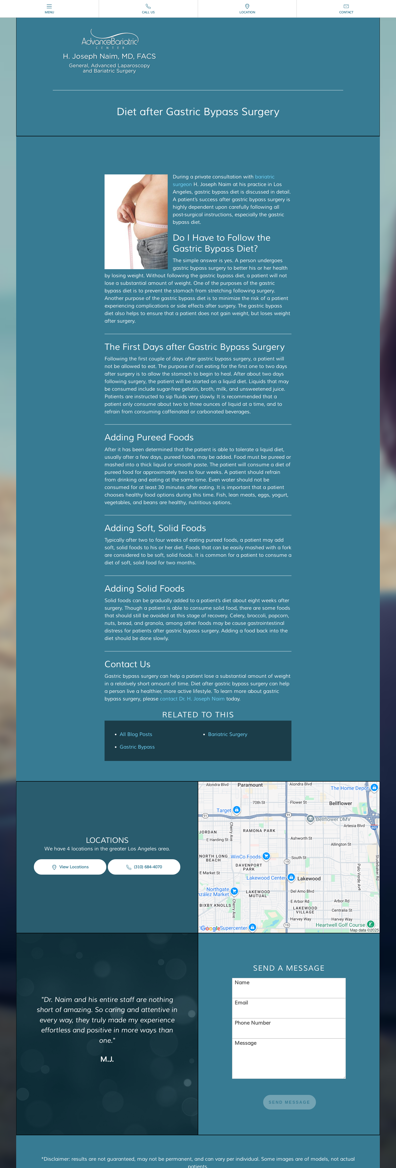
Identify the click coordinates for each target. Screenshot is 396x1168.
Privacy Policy (201, 1144)
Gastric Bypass (137, 747)
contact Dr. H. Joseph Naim (192, 699)
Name (242, 945)
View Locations (70, 848)
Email (241, 965)
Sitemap (171, 1144)
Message (245, 1005)
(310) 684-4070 (144, 848)
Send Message (289, 1064)
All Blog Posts (136, 734)
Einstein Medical (339, 1136)
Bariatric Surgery (227, 734)
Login (228, 1144)
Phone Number (252, 985)
